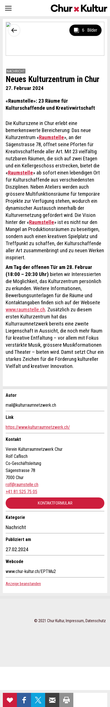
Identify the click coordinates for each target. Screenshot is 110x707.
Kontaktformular (55, 503)
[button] (8, 8)
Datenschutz (95, 620)
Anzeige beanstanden (23, 583)
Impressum (75, 620)
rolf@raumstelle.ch (22, 484)
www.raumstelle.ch (25, 309)
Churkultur (79, 8)
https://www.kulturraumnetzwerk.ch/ (38, 427)
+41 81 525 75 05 (21, 491)
